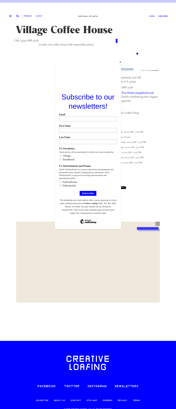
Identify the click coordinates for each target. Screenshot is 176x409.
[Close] (120, 62)
